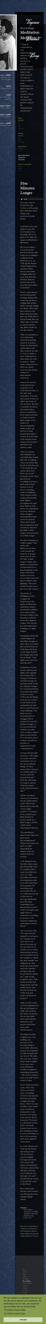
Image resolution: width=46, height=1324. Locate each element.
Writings (20, 149)
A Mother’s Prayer (31, 1236)
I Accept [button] (23, 1320)
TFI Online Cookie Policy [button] (15, 1313)
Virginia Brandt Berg (32, 39)
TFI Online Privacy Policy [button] (15, 1310)
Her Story (20, 123)
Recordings (20, 157)
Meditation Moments (29, 1228)
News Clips (20, 137)
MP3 (31, 208)
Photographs (20, 167)
